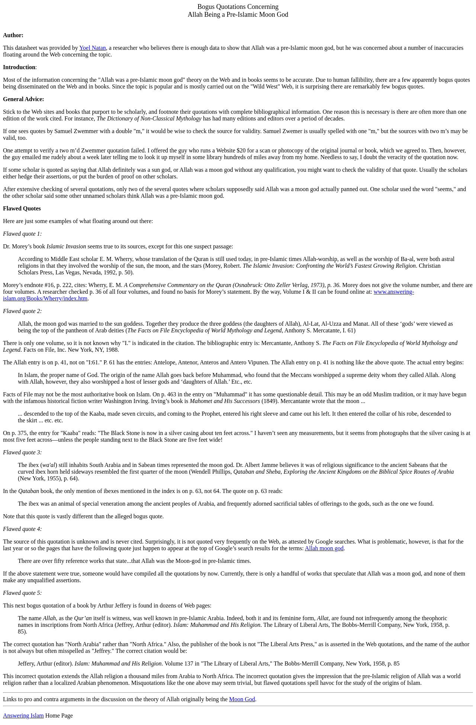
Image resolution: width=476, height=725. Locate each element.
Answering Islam (23, 715)
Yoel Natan (92, 48)
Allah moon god (324, 548)
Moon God (242, 699)
